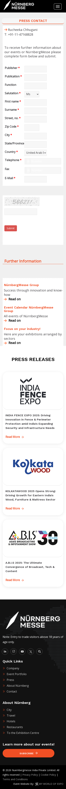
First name (13, 101)
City (8, 135)
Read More (14, 436)
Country (11, 152)
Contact (12, 691)
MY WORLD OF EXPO (51, 783)
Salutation (13, 93)
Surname (12, 110)
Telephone (13, 160)
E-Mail (10, 178)
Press (10, 680)
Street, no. (13, 118)
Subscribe (29, 753)
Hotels (11, 721)
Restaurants (15, 727)
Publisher (12, 68)
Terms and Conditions (15, 779)
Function (10, 85)
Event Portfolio (17, 674)
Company (13, 668)
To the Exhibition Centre (23, 733)
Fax (7, 169)
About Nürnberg (18, 686)
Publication (13, 76)
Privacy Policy (30, 774)
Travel (11, 715)
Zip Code (12, 126)
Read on (12, 299)
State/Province (14, 143)
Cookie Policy (48, 774)
